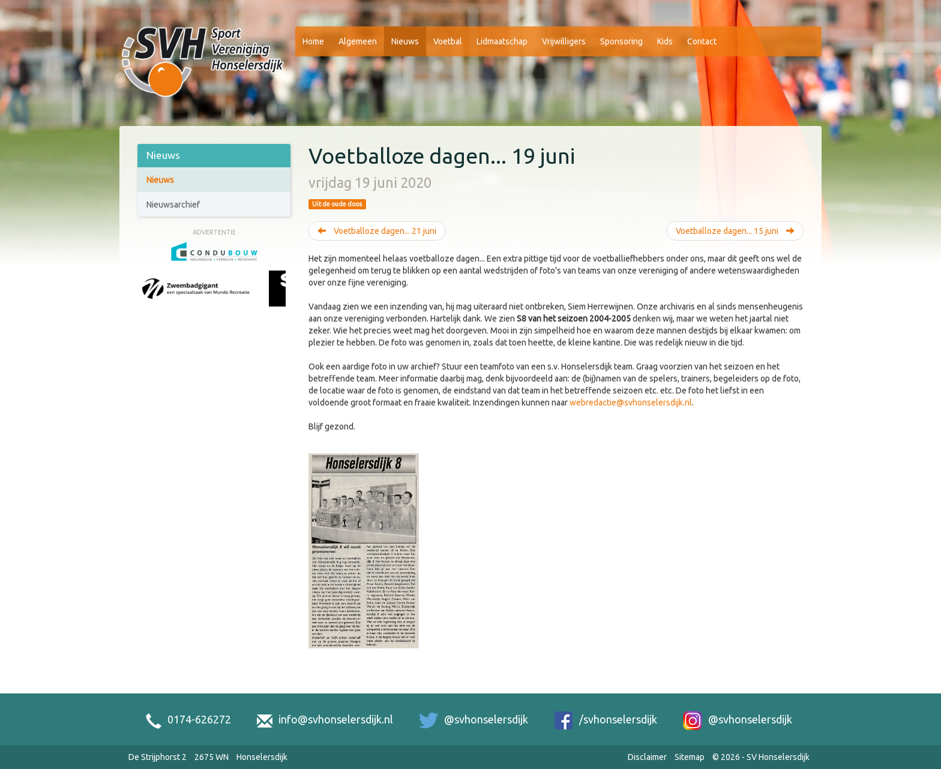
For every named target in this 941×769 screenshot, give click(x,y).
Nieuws (405, 41)
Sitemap (690, 757)
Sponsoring (621, 41)
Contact (702, 41)
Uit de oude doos (337, 204)
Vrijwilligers (564, 41)
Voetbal (447, 41)
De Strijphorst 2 (157, 757)
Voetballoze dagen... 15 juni (735, 231)
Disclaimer (647, 757)
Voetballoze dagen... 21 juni (376, 231)
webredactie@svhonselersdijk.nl (631, 402)
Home (313, 41)
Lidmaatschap (502, 41)
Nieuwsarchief (173, 204)
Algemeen (357, 41)
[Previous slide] (148, 302)
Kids (665, 41)
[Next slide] (279, 302)
